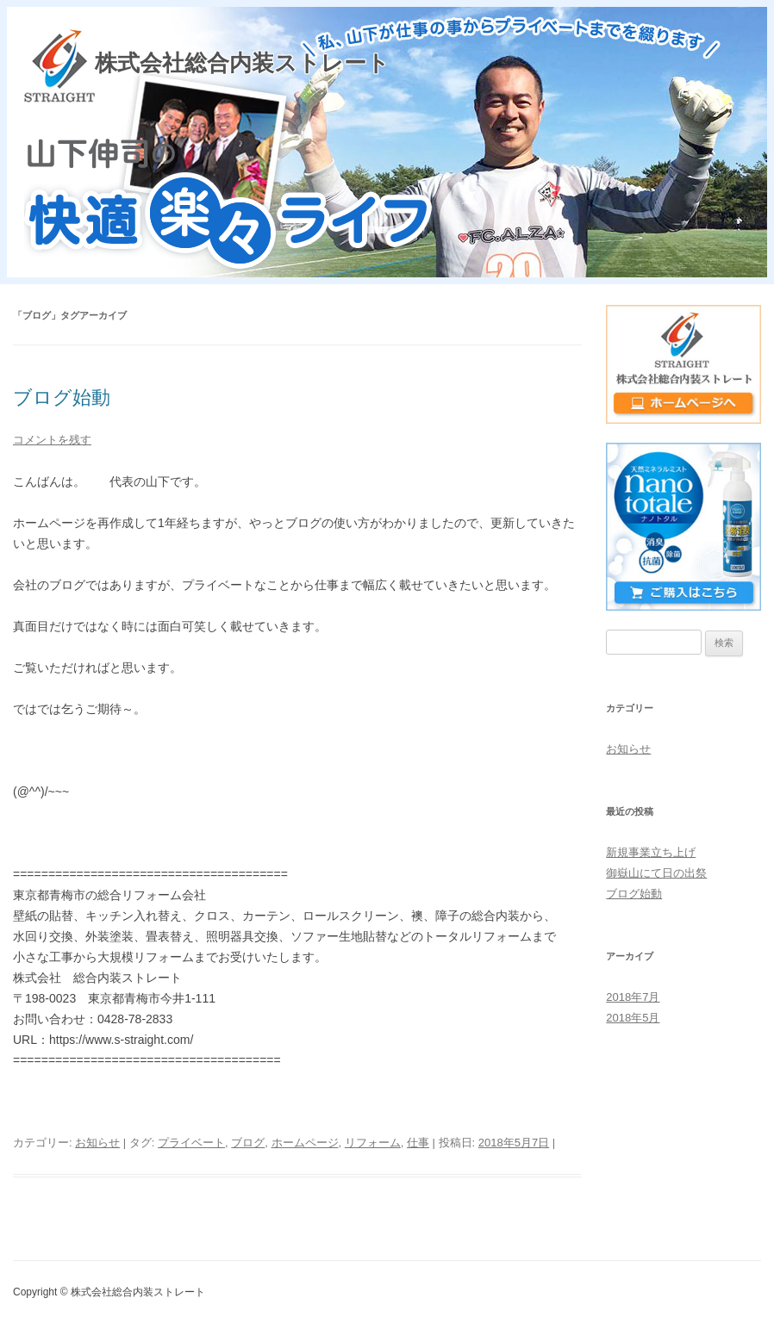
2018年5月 (632, 1017)
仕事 (418, 1142)
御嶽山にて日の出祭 (656, 872)
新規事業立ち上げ (651, 852)
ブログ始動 (61, 397)
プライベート (191, 1142)
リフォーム (373, 1142)
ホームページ (305, 1142)
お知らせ (97, 1142)
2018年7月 (632, 997)
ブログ (248, 1142)
